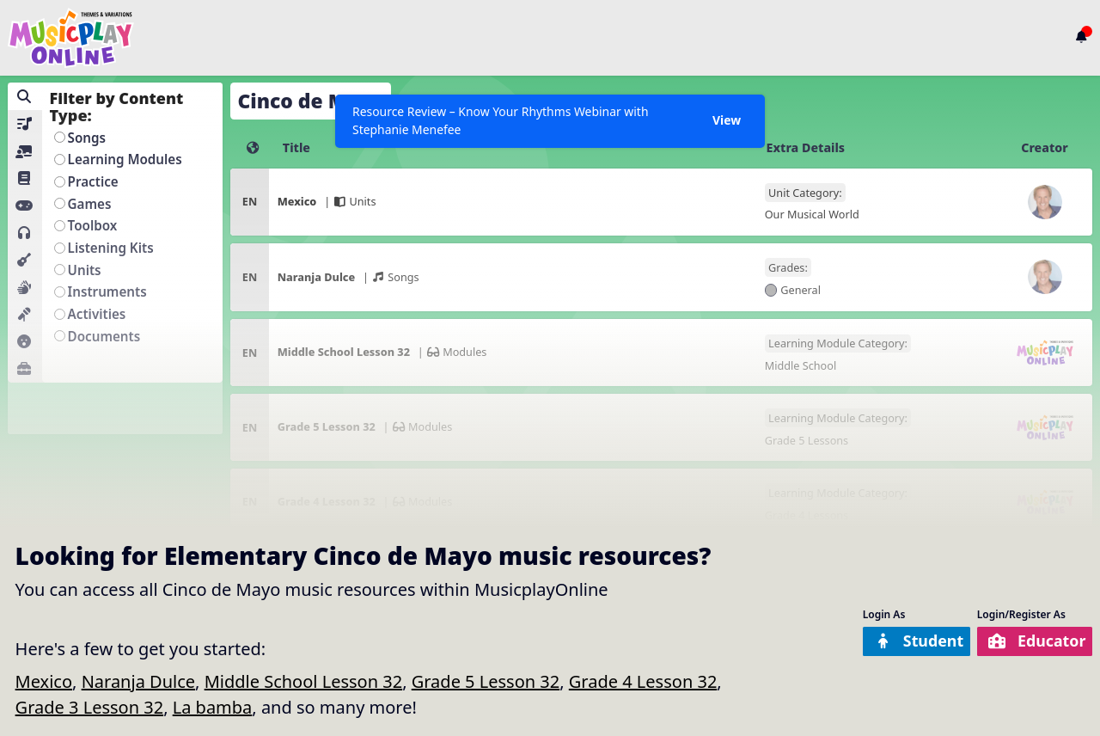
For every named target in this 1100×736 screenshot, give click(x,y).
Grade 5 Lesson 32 (486, 681)
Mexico (43, 681)
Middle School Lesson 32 (304, 681)
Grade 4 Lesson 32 (643, 681)
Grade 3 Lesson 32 (89, 707)
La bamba (213, 707)
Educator (1030, 641)
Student (898, 641)
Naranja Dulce (138, 681)
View (725, 121)
